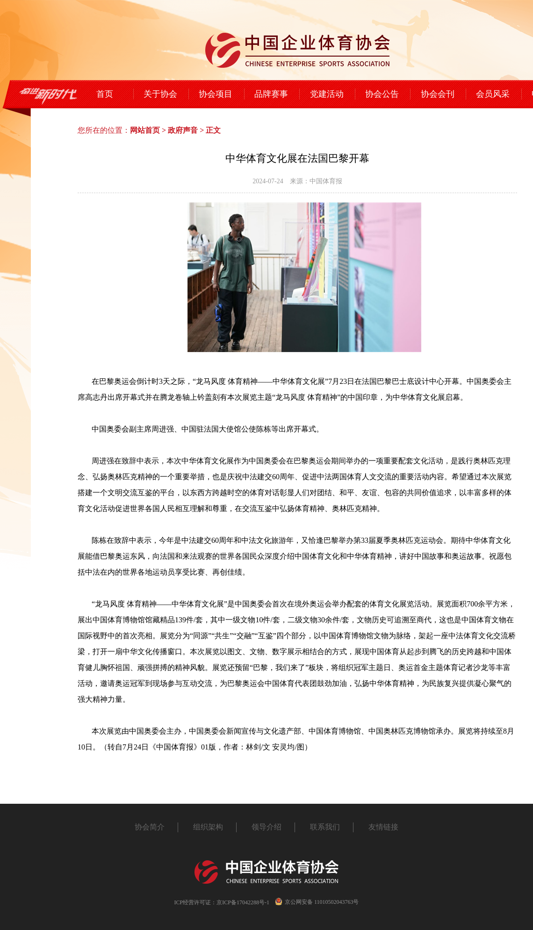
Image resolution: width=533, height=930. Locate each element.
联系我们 (325, 827)
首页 (104, 94)
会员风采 (493, 94)
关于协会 (160, 94)
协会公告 (382, 94)
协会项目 (215, 94)
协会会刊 (437, 94)
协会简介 (150, 827)
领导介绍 (266, 827)
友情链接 (383, 827)
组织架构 (208, 827)
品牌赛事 (271, 94)
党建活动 (327, 94)
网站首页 (145, 130)
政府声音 (183, 130)
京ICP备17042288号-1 (242, 902)
